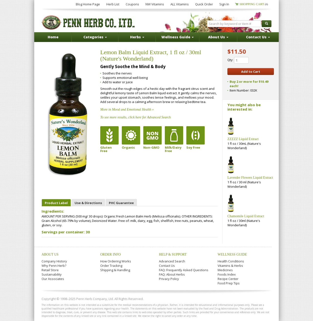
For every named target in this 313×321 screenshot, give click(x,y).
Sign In (224, 4)
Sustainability (52, 274)
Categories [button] (95, 37)
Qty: (238, 60)
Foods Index (227, 274)
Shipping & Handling (115, 270)
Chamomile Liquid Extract (245, 216)
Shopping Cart (253, 4)
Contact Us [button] (258, 37)
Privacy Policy (169, 279)
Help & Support (173, 254)
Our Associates (53, 279)
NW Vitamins (154, 4)
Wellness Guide (232, 254)
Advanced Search (172, 261)
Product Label (56, 203)
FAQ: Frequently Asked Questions (183, 270)
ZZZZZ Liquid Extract (243, 139)
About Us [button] (218, 37)
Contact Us (167, 265)
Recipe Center (228, 279)
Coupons (132, 4)
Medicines (225, 270)
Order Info (110, 254)
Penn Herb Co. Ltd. (88, 22)
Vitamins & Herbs (230, 265)
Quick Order (204, 4)
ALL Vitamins (179, 4)
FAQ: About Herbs (172, 274)
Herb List (112, 4)
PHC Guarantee (121, 203)
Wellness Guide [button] (177, 37)
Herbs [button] (137, 37)
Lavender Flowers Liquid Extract (250, 177)
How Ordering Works (115, 261)
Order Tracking (111, 265)
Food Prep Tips (229, 283)
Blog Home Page (88, 4)
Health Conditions (231, 261)
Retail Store (50, 270)
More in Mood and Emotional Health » (127, 109)
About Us (50, 254)
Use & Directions (88, 203)
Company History (54, 261)
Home (53, 37)
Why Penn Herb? (54, 265)
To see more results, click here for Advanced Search (135, 117)
